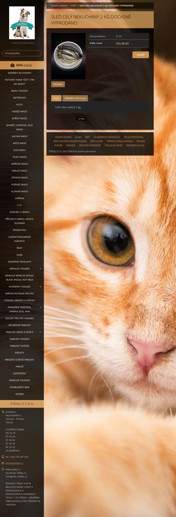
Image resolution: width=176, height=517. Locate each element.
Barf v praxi (96, 140)
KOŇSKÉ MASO (20, 184)
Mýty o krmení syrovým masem (70, 140)
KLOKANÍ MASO (19, 191)
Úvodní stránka (59, 5)
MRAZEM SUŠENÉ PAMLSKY (19, 359)
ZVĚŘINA (19, 198)
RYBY (19, 205)
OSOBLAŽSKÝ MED (19, 387)
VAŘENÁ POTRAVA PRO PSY (19, 293)
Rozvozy (141, 140)
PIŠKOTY (19, 352)
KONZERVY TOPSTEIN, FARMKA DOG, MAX (19, 309)
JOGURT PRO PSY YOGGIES (20, 318)
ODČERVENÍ (19, 373)
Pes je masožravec (133, 136)
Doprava (70, 144)
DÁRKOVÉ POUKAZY (19, 380)
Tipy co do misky (113, 144)
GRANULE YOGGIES (19, 268)
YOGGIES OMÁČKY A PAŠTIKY (19, 300)
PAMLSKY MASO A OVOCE (19, 332)
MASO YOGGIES (19, 90)
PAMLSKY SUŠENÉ (19, 345)
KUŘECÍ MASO (19, 118)
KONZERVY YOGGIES (19, 286)
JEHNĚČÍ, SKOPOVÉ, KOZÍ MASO (19, 127)
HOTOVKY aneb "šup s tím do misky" (19, 81)
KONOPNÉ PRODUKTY (19, 261)
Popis (56, 98)
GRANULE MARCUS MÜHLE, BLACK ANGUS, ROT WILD (19, 277)
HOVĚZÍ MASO (19, 111)
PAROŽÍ (20, 366)
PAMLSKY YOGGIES (20, 338)
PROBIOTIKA (19, 230)
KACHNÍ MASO (19, 136)
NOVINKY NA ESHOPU (19, 72)
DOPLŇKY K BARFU (20, 212)
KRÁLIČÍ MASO (19, 170)
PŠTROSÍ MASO (20, 177)
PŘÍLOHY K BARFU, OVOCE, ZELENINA (19, 221)
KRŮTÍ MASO (19, 143)
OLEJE (19, 254)
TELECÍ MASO (19, 156)
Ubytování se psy (135, 144)
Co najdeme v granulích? (107, 136)
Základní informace (75, 98)
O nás (78, 136)
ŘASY (19, 247)
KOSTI (19, 104)
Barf (87, 136)
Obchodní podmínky (90, 144)
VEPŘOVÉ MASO (19, 163)
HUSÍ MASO (19, 150)
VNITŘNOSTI (19, 97)
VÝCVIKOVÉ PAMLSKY (19, 325)
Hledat (38, 53)
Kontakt (58, 144)
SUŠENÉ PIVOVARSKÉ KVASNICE (19, 239)
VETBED (20, 394)
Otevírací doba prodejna (120, 140)
